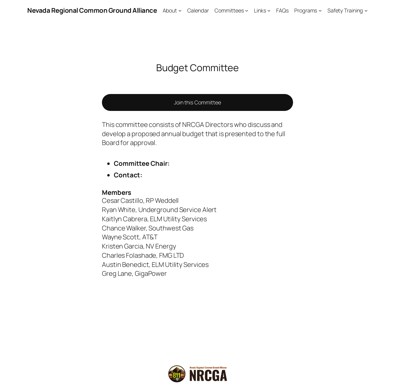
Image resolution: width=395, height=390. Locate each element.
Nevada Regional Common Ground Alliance (92, 10)
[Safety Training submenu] (366, 10)
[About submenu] (180, 10)
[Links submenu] (269, 10)
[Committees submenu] (246, 10)
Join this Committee (197, 102)
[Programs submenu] (320, 10)
